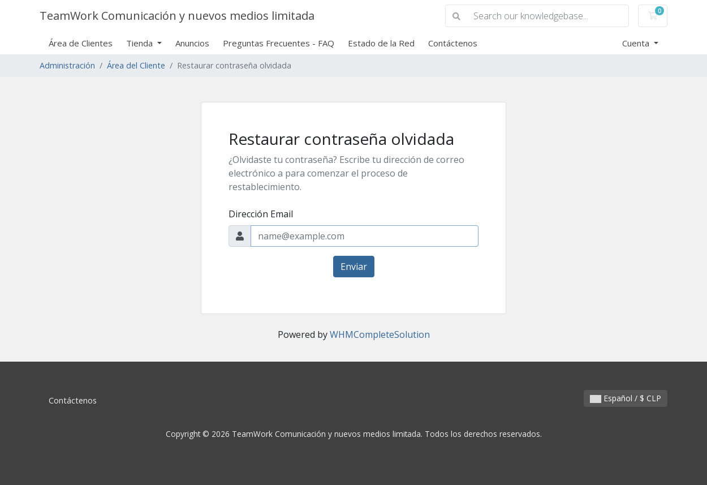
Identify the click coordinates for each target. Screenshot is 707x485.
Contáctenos (452, 43)
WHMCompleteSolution (380, 334)
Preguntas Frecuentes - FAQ (278, 43)
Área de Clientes (81, 43)
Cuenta (637, 43)
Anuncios (192, 43)
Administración (67, 65)
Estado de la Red (381, 43)
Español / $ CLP (625, 398)
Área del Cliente (136, 65)
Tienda (140, 43)
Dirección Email (261, 214)
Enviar (353, 266)
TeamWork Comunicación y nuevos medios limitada (177, 15)
